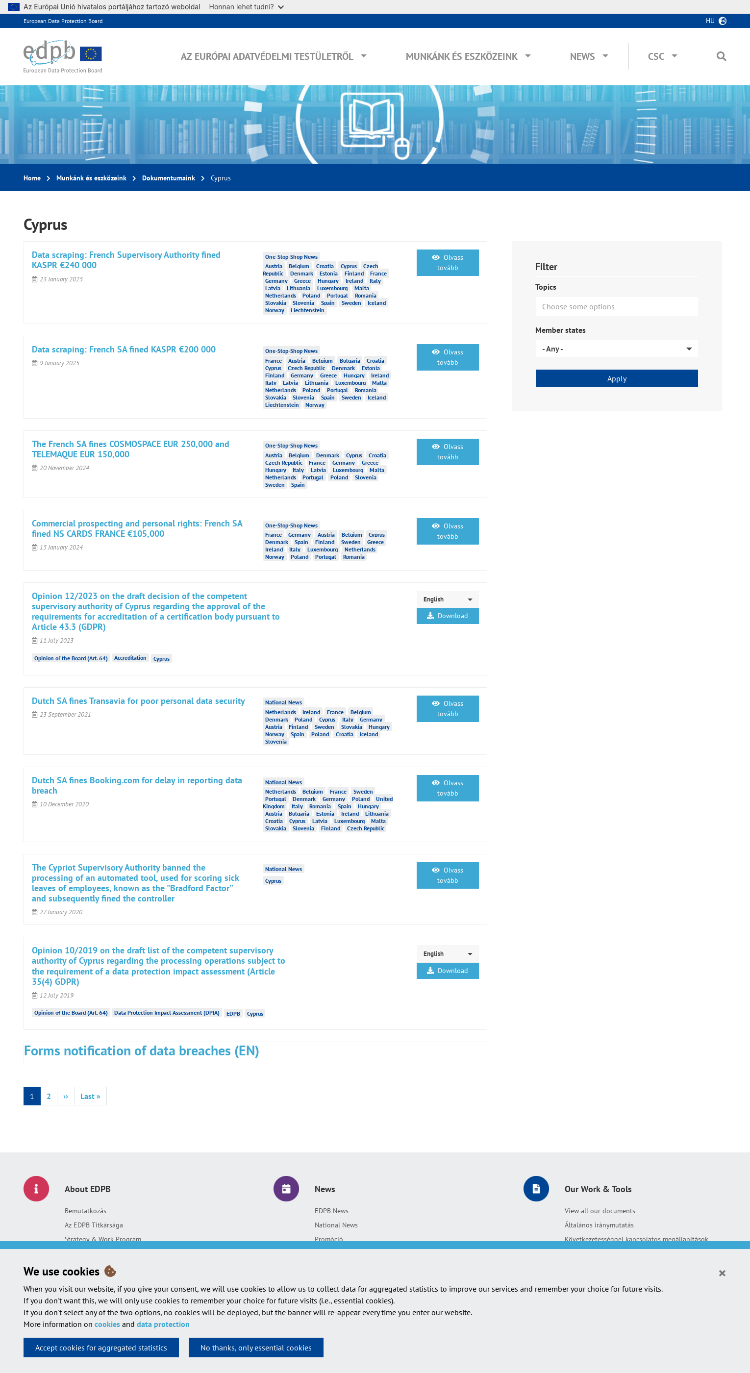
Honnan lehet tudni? (246, 6)
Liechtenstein (308, 310)
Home (32, 178)
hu (710, 20)
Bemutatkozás (85, 1210)
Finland (354, 273)
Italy (375, 280)
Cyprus (349, 266)
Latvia (272, 288)
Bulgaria (350, 360)
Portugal (337, 295)
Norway (274, 310)
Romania (365, 295)
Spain (328, 302)
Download (447, 615)
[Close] (722, 1272)
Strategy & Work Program (103, 1239)
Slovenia (303, 302)
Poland (311, 295)
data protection (163, 1324)
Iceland (377, 302)
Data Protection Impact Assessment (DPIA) (167, 1012)
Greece (302, 280)
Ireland (354, 280)
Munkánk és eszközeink (462, 56)
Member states (560, 330)
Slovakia (275, 302)
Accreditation (130, 657)
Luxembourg (332, 288)
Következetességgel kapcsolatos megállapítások (636, 1239)
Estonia (329, 273)
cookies (107, 1324)
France (378, 273)
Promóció (329, 1239)
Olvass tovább (447, 262)
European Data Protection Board (63, 21)
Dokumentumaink (168, 178)
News (582, 56)
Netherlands (280, 295)
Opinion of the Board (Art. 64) (71, 657)
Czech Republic (306, 368)
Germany (276, 280)
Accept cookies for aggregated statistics (101, 1347)
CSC (656, 56)
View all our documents (600, 1210)
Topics (545, 287)
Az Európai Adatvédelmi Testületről (267, 56)
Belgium (299, 266)
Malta (361, 288)
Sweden (351, 302)
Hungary (328, 280)
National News (336, 1225)
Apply (616, 378)
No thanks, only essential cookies (256, 1347)
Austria (273, 266)
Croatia (325, 266)
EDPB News (332, 1210)
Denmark (301, 273)
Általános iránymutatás (599, 1225)
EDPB (233, 1013)
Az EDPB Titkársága (94, 1225)
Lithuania (298, 288)
